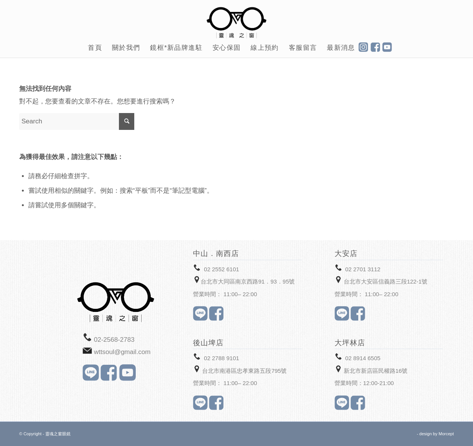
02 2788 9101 (221, 358)
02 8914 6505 (363, 358)
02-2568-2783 (114, 339)
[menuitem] (95, 47)
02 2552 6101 (221, 269)
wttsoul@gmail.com (122, 352)
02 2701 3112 (363, 269)
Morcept (446, 433)
